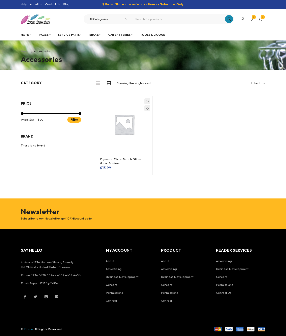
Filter (74, 119)
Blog (66, 4)
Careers (111, 285)
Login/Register (242, 19)
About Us (36, 4)
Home (25, 51)
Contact (111, 300)
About (110, 261)
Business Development (122, 277)
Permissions (114, 293)
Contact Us (52, 4)
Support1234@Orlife (44, 283)
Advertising (114, 269)
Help (24, 4)
